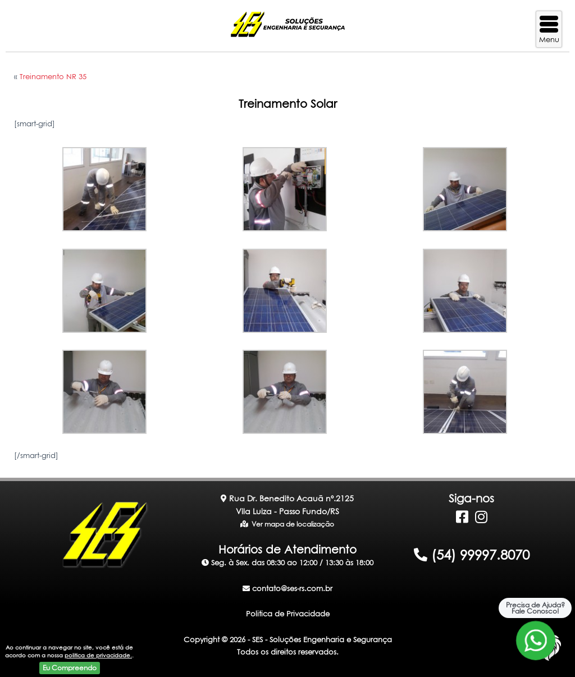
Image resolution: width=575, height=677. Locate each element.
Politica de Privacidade (288, 614)
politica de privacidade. (98, 655)
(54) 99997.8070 (472, 555)
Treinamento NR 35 (53, 76)
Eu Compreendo (70, 668)
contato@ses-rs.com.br (287, 588)
